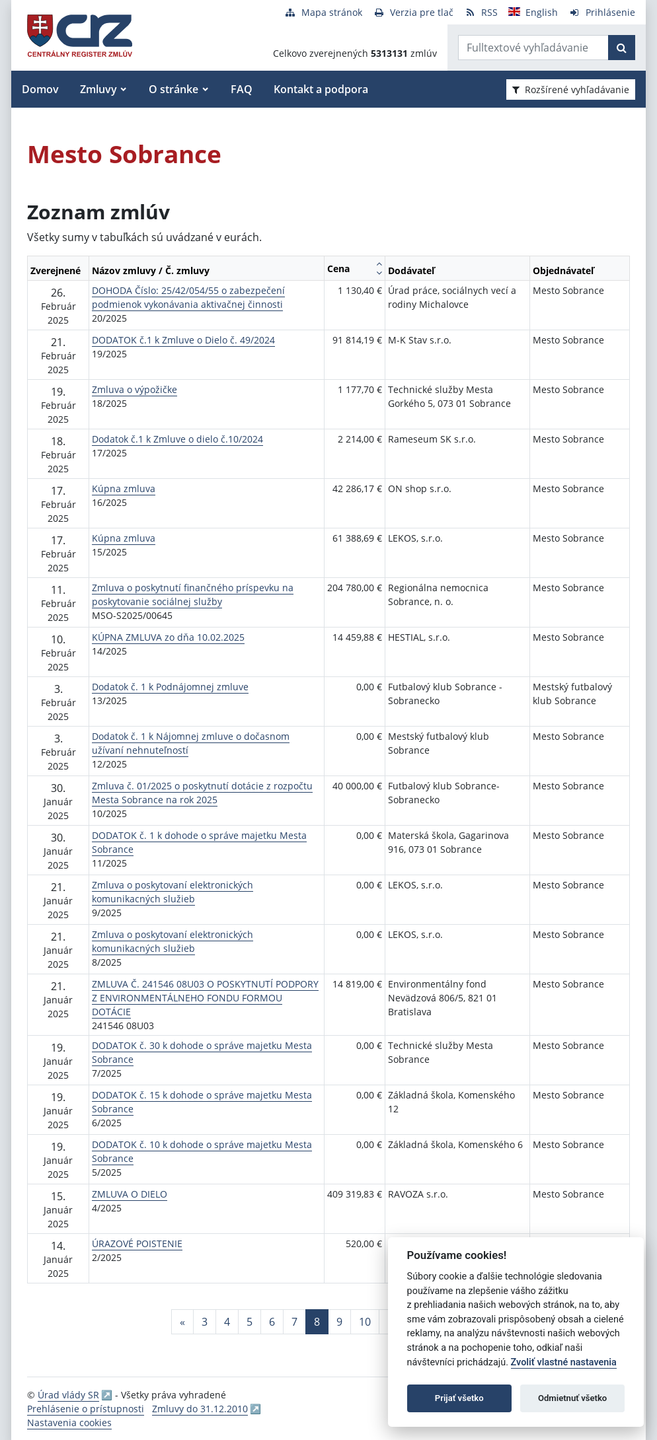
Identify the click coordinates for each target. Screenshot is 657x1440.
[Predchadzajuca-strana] (182, 1321)
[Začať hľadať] (621, 47)
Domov (40, 89)
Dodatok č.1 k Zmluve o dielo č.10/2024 (177, 439)
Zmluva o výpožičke (134, 389)
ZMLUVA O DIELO (129, 1194)
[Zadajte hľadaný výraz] (533, 47)
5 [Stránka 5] (249, 1321)
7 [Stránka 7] (294, 1321)
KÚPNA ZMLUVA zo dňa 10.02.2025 (168, 637)
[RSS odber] (481, 12)
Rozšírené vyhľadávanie (570, 89)
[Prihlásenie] (601, 12)
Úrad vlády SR (68, 1394)
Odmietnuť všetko (572, 1398)
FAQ (241, 89)
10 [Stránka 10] (365, 1321)
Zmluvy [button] (98, 89)
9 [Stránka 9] (339, 1321)
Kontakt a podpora (321, 89)
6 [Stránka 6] (272, 1321)
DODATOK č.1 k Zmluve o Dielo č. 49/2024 (183, 340)
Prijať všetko (459, 1398)
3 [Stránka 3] (205, 1321)
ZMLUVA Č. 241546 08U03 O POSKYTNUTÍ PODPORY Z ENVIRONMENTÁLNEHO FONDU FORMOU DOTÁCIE (205, 998)
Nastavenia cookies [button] (69, 1422)
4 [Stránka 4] (227, 1321)
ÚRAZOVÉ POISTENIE (137, 1243)
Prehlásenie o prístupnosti (85, 1408)
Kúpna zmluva (123, 488)
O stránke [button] (173, 89)
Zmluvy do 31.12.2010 (200, 1408)
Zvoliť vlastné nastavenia (564, 1362)
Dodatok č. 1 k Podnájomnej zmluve (170, 686)
